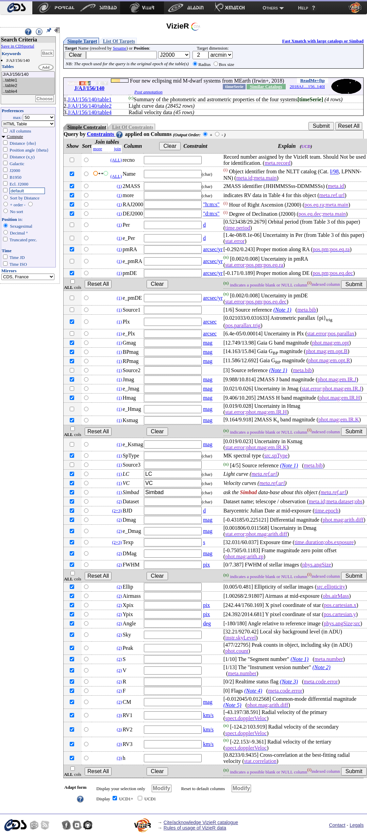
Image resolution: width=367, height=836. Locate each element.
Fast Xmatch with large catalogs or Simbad (323, 40)
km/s (208, 715)
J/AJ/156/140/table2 (90, 106)
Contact (337, 825)
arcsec (210, 322)
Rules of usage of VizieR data (195, 828)
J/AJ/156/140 (28, 74)
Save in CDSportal (17, 46)
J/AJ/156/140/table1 (90, 99)
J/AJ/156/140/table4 (90, 112)
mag (208, 343)
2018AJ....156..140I (307, 86)
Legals (357, 825)
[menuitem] (16, 7)
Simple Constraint (86, 127)
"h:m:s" (211, 204)
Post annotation (148, 91)
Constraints (105, 134)
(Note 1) (282, 310)
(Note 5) (232, 705)
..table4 (28, 91)
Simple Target (82, 41)
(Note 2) (322, 667)
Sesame (120, 48)
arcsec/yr (213, 249)
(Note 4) (253, 691)
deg (207, 623)
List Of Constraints (132, 127)
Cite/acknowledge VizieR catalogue (201, 822)
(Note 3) (289, 681)
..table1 (28, 80)
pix (206, 565)
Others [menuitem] (270, 8)
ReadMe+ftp (312, 80)
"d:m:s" (211, 213)
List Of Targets (119, 41)
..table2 (28, 86)
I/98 (334, 172)
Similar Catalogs (266, 86)
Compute (15, 136)
